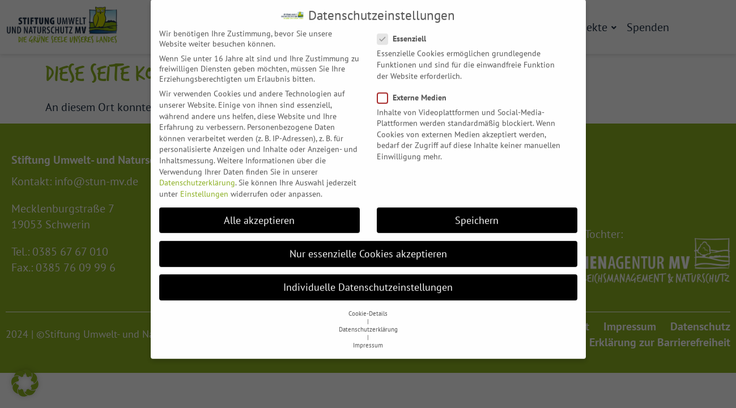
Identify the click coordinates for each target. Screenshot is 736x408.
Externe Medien (415, 87)
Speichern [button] (477, 209)
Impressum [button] (368, 335)
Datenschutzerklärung (197, 173)
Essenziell (405, 29)
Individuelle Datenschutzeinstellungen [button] (368, 277)
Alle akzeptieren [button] (259, 209)
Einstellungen (204, 183)
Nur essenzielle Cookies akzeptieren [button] (368, 243)
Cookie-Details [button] (368, 304)
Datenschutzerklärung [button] (368, 320)
